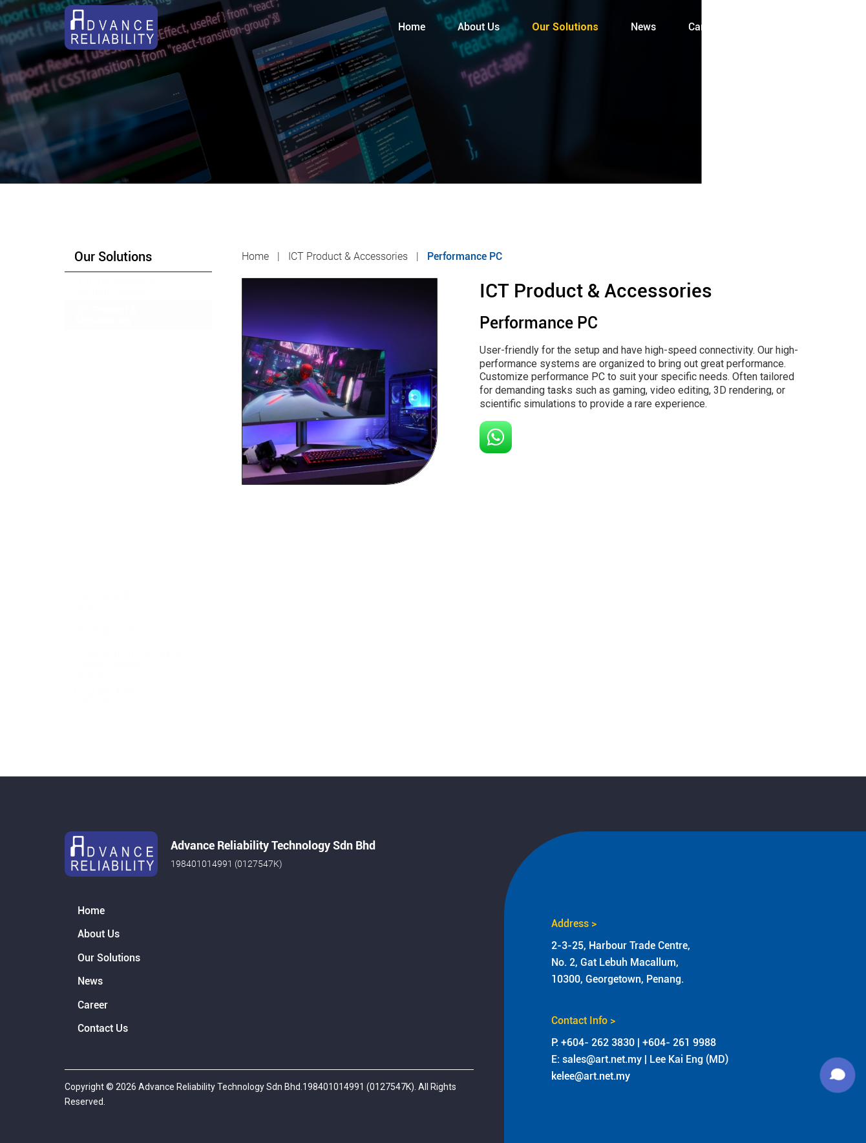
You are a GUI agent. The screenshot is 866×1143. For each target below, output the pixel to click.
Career (93, 1005)
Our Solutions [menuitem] (565, 27)
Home (91, 910)
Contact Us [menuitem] (776, 27)
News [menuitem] (643, 27)
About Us (99, 934)
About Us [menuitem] (479, 27)
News (90, 981)
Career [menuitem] (703, 27)
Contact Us (103, 1028)
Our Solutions (109, 958)
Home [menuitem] (411, 27)
